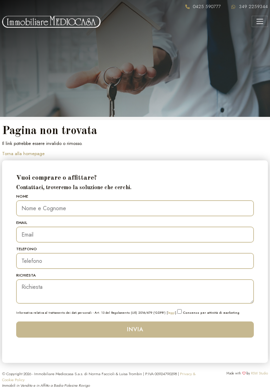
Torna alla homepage (23, 153)
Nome (22, 196)
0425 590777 (207, 6)
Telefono (26, 249)
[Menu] (260, 21)
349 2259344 (253, 6)
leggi (171, 312)
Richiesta (26, 275)
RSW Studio (259, 373)
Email (21, 222)
